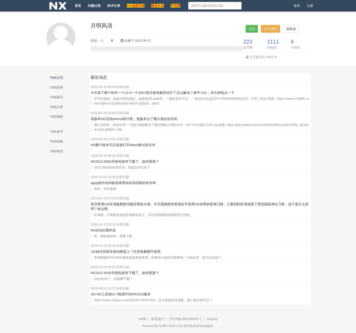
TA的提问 (56, 97)
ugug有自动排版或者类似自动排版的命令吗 (123, 183)
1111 (273, 42)
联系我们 (157, 319)
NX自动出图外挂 (103, 230)
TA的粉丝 (56, 151)
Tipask (203, 326)
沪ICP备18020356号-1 (185, 319)
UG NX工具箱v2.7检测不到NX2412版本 (121, 294)
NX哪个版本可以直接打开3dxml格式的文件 (123, 145)
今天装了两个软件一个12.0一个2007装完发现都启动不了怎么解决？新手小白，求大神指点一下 (162, 93)
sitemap (212, 319)
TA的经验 (56, 141)
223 (247, 42)
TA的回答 (56, 87)
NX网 (142, 319)
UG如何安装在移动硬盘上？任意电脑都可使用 (126, 251)
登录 (297, 5)
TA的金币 (56, 131)
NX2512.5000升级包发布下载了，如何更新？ (125, 161)
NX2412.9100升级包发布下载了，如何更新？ (125, 273)
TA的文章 (56, 107)
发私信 (291, 29)
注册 (310, 5)
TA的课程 (56, 116)
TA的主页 (56, 77)
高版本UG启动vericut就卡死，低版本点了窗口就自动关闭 (134, 119)
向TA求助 (270, 29)
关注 (252, 29)
